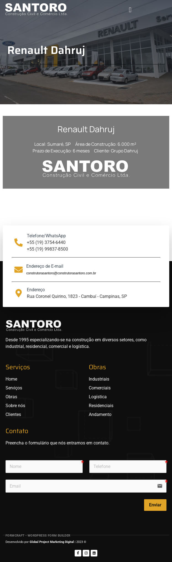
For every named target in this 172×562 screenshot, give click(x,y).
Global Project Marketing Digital (52, 542)
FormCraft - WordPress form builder (38, 535)
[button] (130, 9)
